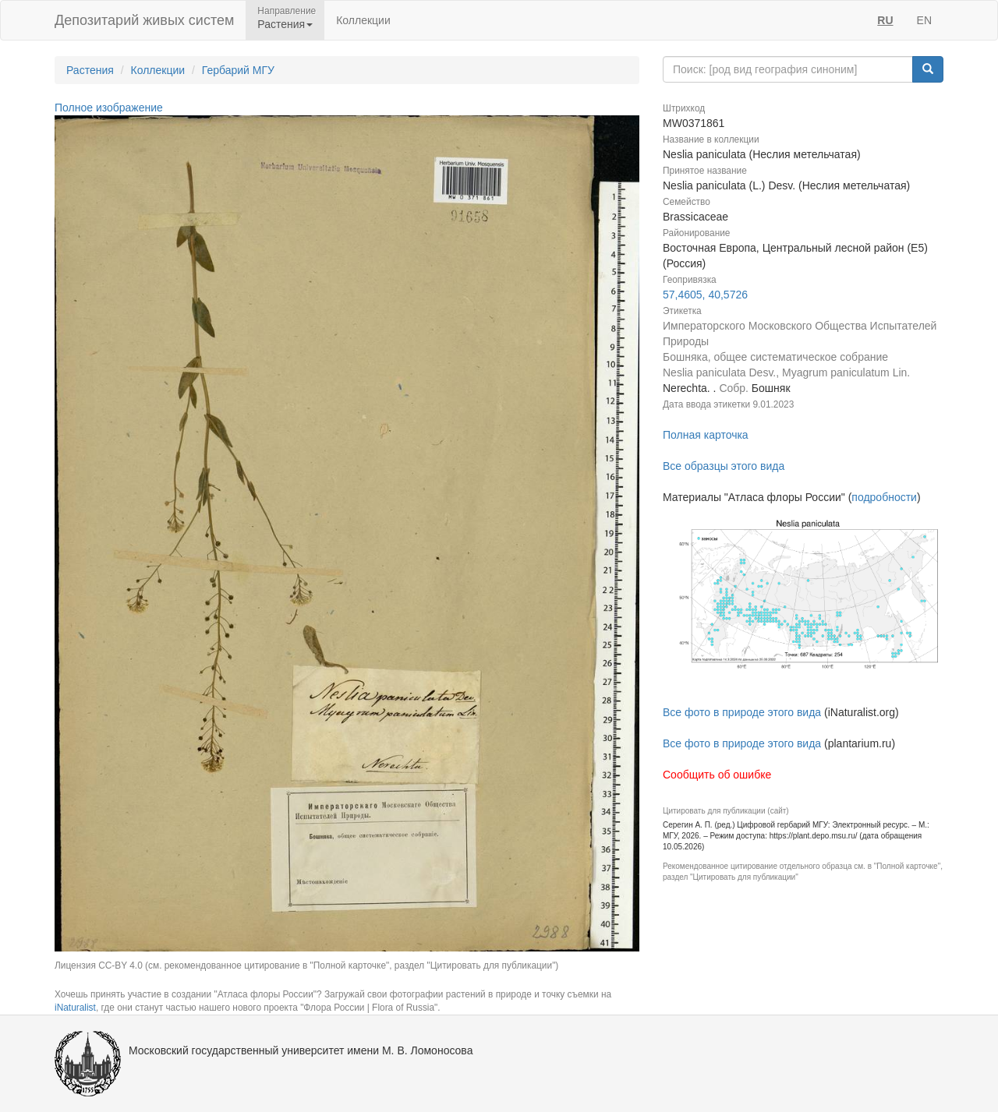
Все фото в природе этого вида (742, 712)
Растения (90, 70)
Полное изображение (109, 107)
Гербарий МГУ (238, 70)
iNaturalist (75, 1007)
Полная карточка (705, 435)
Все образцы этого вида (723, 466)
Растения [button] (285, 24)
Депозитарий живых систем (144, 20)
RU (885, 20)
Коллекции (363, 20)
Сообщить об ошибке (717, 774)
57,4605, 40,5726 (705, 294)
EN (924, 20)
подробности (884, 497)
